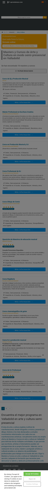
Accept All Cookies (32, 474)
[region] (24, 481)
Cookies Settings (32, 484)
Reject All (32, 479)
